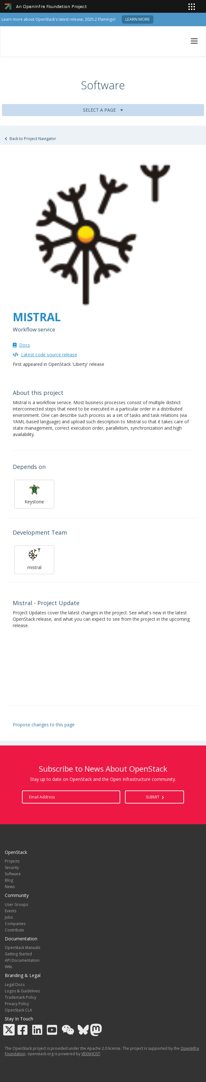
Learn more (137, 19)
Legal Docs (15, 984)
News (10, 886)
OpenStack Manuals (22, 947)
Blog (9, 880)
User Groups (16, 904)
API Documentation (22, 960)
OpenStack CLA (18, 1010)
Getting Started (18, 954)
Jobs (9, 917)
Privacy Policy (17, 1003)
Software (13, 874)
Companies (15, 923)
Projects (12, 861)
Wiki (8, 966)
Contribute (14, 930)
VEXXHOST (90, 1053)
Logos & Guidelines (22, 991)
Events (10, 911)
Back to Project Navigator (30, 138)
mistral (34, 559)
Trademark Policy (20, 997)
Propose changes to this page (44, 725)
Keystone (34, 493)
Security (12, 867)
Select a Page (103, 110)
